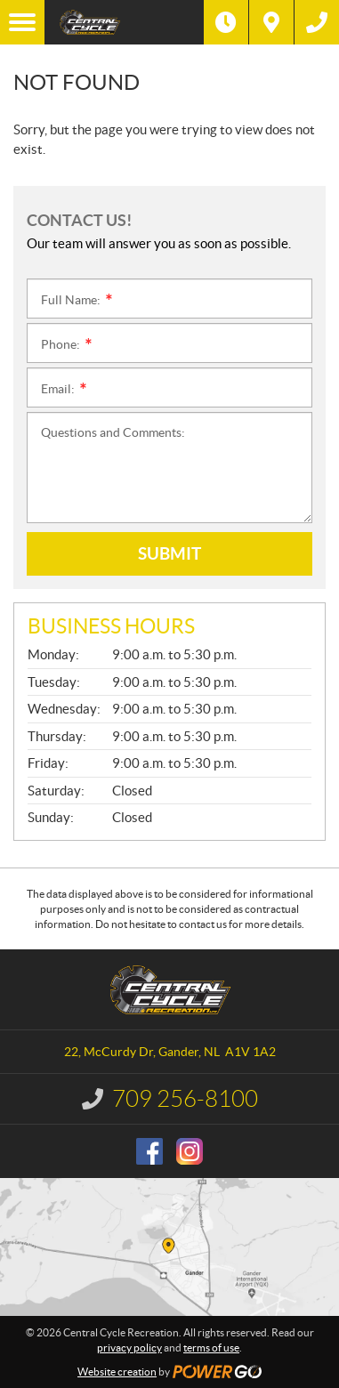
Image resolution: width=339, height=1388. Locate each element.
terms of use (211, 1347)
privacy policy (129, 1347)
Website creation (117, 1371)
